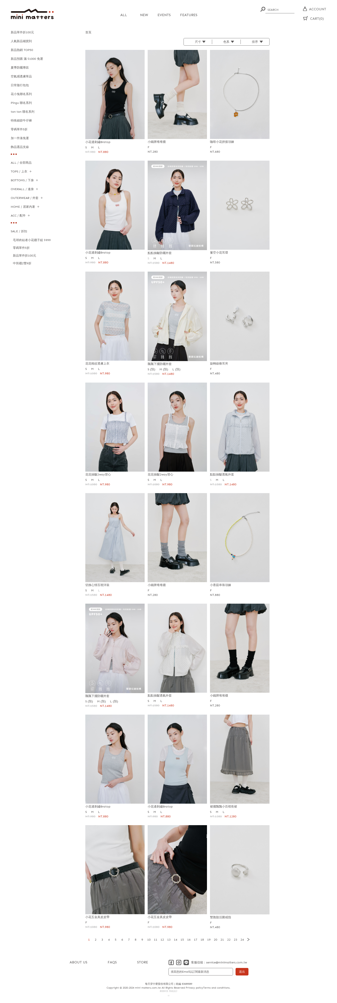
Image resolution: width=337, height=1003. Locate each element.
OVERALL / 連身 (22, 189)
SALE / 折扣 (19, 231)
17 (195, 939)
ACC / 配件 (18, 215)
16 (189, 939)
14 (175, 939)
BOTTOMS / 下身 (22, 180)
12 (162, 939)
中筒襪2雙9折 (22, 263)
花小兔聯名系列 (21, 94)
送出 (242, 971)
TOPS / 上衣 (19, 171)
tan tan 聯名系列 (22, 112)
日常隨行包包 (20, 85)
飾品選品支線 (20, 147)
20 (215, 939)
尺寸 (198, 41)
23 (235, 939)
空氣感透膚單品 (21, 76)
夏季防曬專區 (20, 67)
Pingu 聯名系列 (21, 103)
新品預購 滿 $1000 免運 (27, 59)
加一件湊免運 (20, 138)
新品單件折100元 (22, 32)
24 (242, 939)
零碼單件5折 (19, 129)
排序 (255, 41)
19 (209, 939)
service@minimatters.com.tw (226, 962)
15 (182, 939)
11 (155, 939)
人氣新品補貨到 (21, 41)
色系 (226, 41)
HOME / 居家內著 (23, 207)
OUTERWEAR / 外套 (24, 198)
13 (169, 939)
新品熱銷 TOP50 (22, 50)
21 (222, 939)
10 (149, 939)
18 (202, 939)
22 (229, 939)
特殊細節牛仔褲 (21, 120)
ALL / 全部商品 (21, 163)
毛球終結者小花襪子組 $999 (32, 240)
